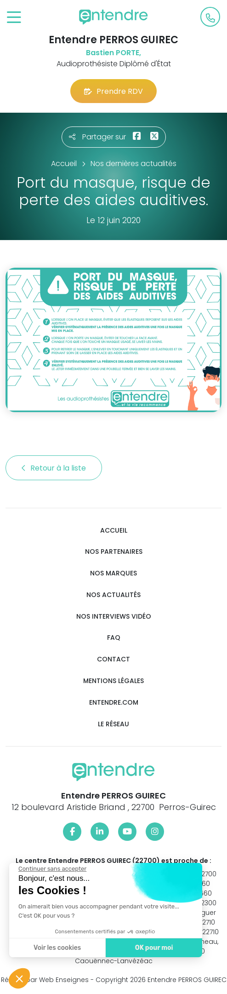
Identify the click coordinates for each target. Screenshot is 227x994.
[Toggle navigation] (14, 18)
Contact (113, 659)
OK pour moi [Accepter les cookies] (154, 948)
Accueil (113, 530)
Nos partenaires (113, 552)
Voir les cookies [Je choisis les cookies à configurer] (56, 948)
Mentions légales (113, 681)
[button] (19, 978)
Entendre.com (113, 703)
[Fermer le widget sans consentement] (52, 868)
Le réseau (113, 724)
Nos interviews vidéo (113, 617)
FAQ (113, 638)
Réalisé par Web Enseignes (45, 979)
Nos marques (113, 573)
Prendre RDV (113, 91)
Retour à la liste (54, 468)
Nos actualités (113, 595)
